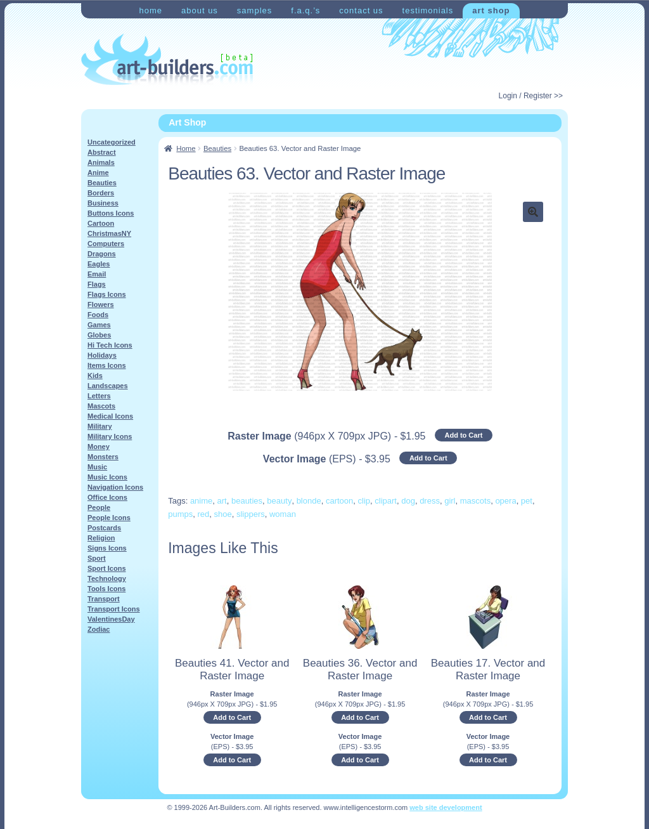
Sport (96, 558)
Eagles (98, 264)
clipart (386, 501)
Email (96, 274)
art (222, 501)
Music (97, 467)
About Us (199, 10)
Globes (99, 335)
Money (98, 446)
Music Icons (107, 477)
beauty (279, 501)
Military (99, 426)
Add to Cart (463, 435)
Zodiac (98, 629)
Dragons (101, 254)
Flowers (100, 304)
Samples (254, 10)
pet (526, 501)
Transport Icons (113, 609)
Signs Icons (107, 548)
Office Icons (107, 497)
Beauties (217, 148)
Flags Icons (106, 294)
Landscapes (107, 385)
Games (99, 325)
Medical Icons (110, 416)
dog (408, 501)
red (203, 514)
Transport (103, 599)
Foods (97, 314)
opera (505, 501)
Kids (95, 375)
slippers (250, 514)
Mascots (101, 406)
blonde (309, 501)
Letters (99, 396)
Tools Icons (106, 588)
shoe (223, 514)
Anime (98, 172)
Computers (105, 243)
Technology (106, 578)
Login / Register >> (531, 95)
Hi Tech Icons (109, 345)
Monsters (103, 456)
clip (364, 501)
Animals (101, 162)
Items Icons (106, 365)
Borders (100, 193)
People (98, 507)
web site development (445, 807)
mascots (475, 501)
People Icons (109, 517)
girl (449, 501)
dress (430, 501)
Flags (96, 284)
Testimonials (428, 10)
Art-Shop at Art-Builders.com (167, 60)
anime (201, 501)
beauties (246, 501)
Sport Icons (106, 568)
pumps (180, 514)
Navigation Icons (115, 487)
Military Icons (109, 436)
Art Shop (491, 10)
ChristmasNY (109, 233)
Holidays (102, 355)
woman (282, 514)
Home (150, 10)
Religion (101, 538)
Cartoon (100, 223)
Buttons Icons (110, 213)
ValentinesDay (111, 619)
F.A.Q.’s (305, 10)
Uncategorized (111, 142)
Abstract (101, 152)
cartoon (339, 501)
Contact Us (361, 10)
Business (103, 203)
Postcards (104, 528)
